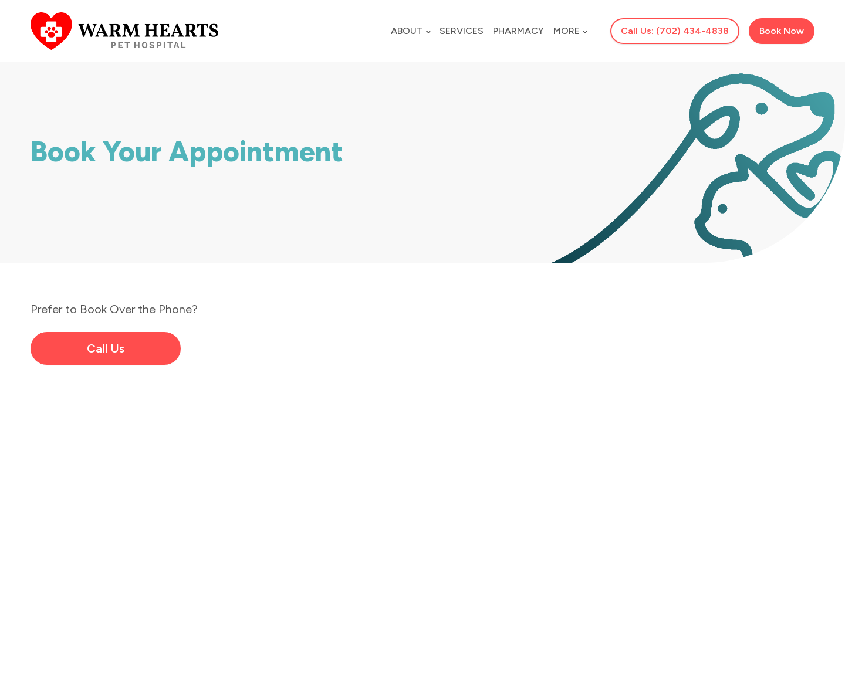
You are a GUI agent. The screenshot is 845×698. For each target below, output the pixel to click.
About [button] (410, 30)
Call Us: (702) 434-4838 (675, 30)
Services (462, 30)
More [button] (570, 30)
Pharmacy (518, 30)
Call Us (105, 348)
